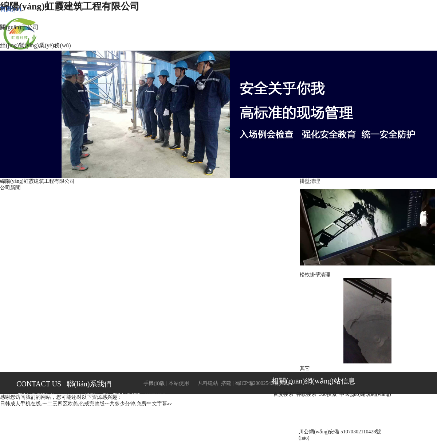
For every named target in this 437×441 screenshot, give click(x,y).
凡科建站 (203, 383)
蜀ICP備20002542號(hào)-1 (264, 383)
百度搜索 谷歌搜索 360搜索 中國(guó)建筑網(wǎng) (333, 394)
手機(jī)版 (154, 383)
